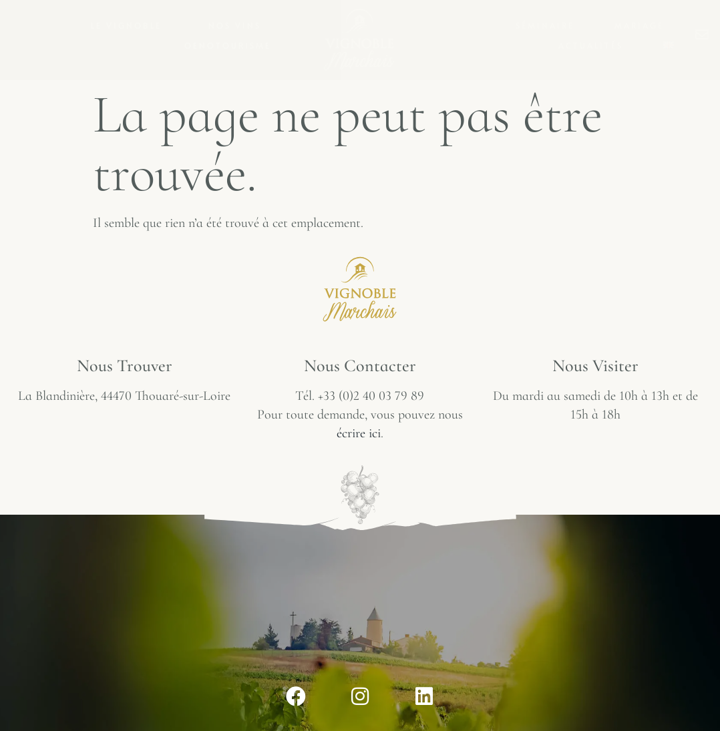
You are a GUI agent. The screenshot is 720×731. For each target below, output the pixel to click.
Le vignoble (129, 25)
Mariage (639, 25)
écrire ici (359, 433)
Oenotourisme (231, 45)
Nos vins (238, 25)
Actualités (590, 45)
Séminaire (545, 25)
